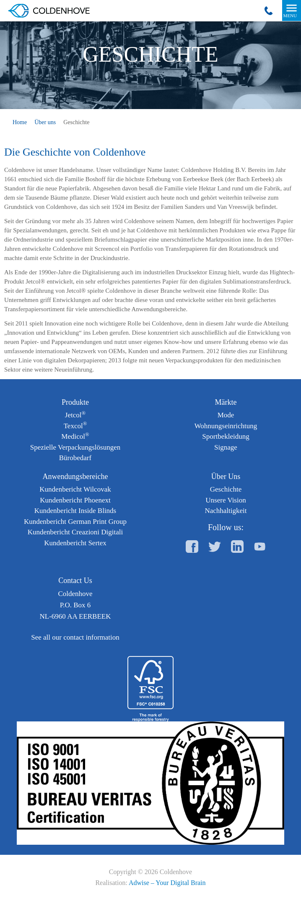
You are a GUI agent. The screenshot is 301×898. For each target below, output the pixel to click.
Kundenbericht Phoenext (75, 500)
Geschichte (226, 489)
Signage (225, 447)
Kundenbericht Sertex (75, 543)
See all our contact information (75, 637)
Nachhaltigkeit (226, 511)
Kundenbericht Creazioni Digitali (75, 532)
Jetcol (75, 415)
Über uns (45, 122)
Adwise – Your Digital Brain (167, 882)
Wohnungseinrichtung (226, 426)
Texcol (75, 426)
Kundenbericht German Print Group (75, 522)
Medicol (75, 436)
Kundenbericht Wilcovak (75, 489)
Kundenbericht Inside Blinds (75, 511)
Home (20, 122)
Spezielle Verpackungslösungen (75, 447)
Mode (226, 415)
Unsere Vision (225, 500)
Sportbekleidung (225, 436)
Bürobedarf (75, 458)
